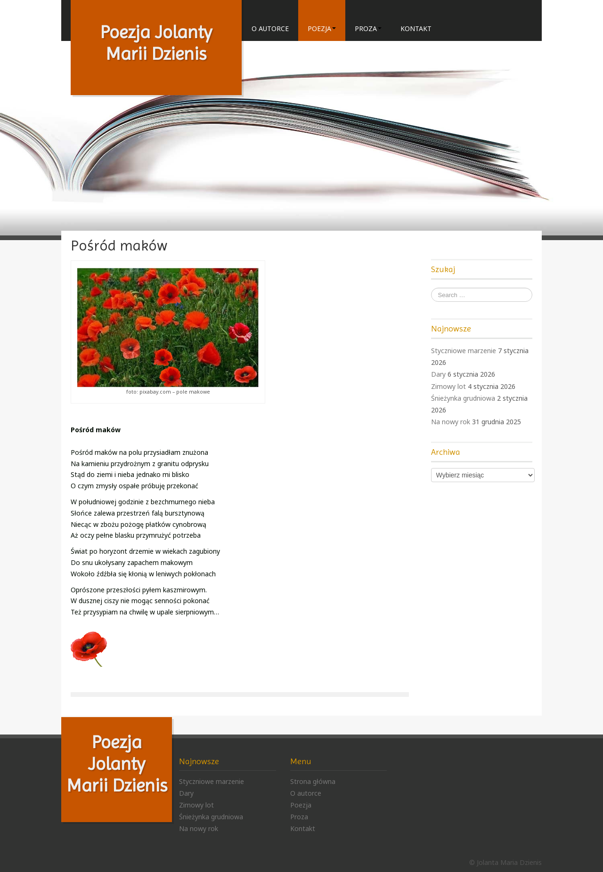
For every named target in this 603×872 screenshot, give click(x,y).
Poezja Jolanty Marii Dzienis (116, 764)
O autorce (270, 28)
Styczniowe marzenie (463, 350)
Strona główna (312, 781)
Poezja (322, 28)
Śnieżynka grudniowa (463, 398)
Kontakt (416, 28)
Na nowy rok (450, 421)
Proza (368, 28)
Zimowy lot (448, 386)
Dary (438, 374)
